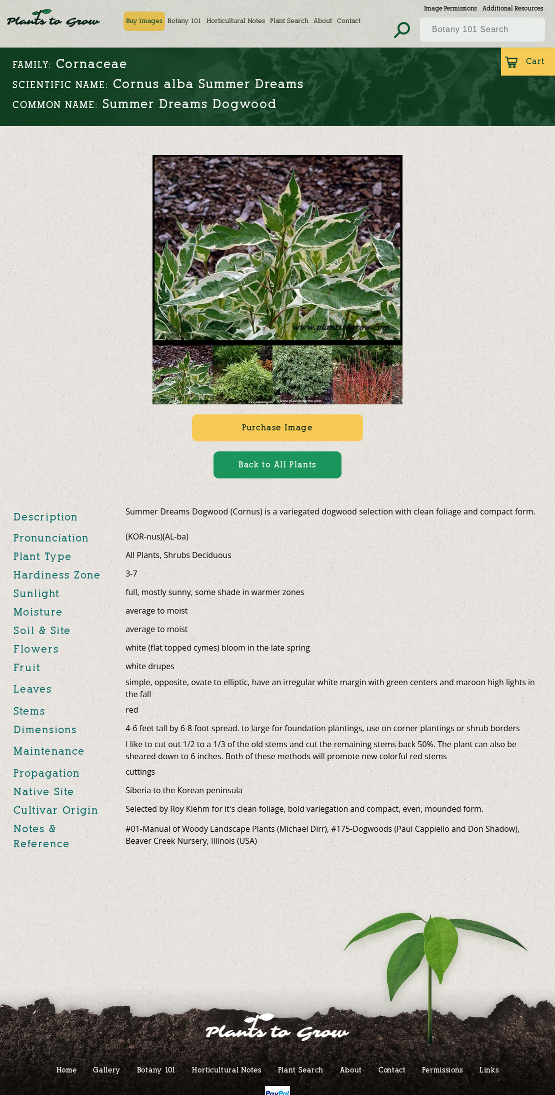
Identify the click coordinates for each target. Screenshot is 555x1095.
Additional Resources (512, 8)
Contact (352, 21)
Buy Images (147, 21)
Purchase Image (277, 427)
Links (489, 1069)
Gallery (106, 1069)
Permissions (442, 1069)
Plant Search (292, 21)
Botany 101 (187, 21)
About (325, 21)
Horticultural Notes (239, 21)
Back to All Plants (277, 464)
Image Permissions (450, 8)
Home (66, 1069)
